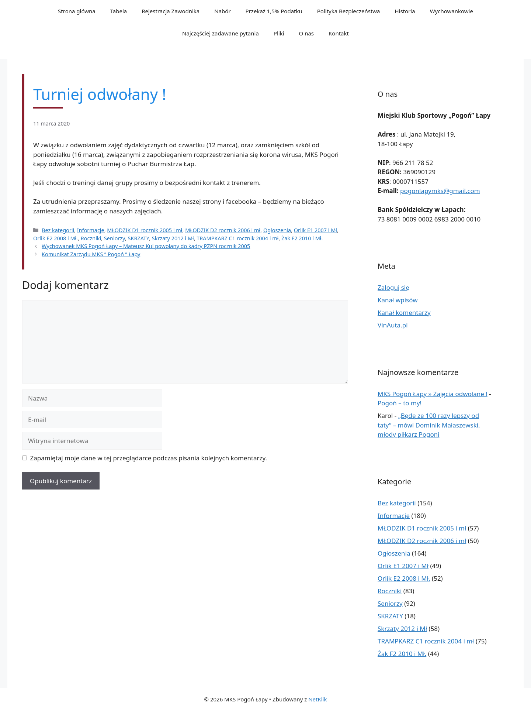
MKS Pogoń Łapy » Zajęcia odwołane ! (432, 393)
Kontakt (339, 33)
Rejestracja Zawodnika (170, 11)
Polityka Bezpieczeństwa (348, 11)
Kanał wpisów (398, 300)
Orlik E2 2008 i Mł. (55, 238)
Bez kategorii (58, 230)
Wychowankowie (451, 11)
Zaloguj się (393, 287)
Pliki (279, 33)
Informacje (90, 230)
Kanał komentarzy (404, 312)
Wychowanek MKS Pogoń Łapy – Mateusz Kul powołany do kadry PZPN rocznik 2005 (146, 246)
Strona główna (77, 11)
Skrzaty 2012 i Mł (173, 238)
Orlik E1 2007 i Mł (315, 230)
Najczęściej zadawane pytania (220, 33)
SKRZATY (138, 238)
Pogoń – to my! (399, 403)
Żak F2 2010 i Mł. (302, 238)
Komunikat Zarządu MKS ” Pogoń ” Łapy (91, 254)
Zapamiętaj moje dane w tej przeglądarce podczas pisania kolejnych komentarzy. (148, 458)
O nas (306, 33)
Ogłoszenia (277, 230)
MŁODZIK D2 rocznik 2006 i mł (222, 230)
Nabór (222, 11)
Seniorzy (114, 238)
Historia (405, 11)
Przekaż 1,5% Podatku (274, 11)
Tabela (118, 11)
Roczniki (91, 238)
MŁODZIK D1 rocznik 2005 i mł (144, 230)
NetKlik (317, 699)
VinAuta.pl (393, 325)
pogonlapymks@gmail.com (440, 190)
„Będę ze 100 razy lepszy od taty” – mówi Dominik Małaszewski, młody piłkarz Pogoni (429, 425)
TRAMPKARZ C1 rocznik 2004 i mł (237, 238)
